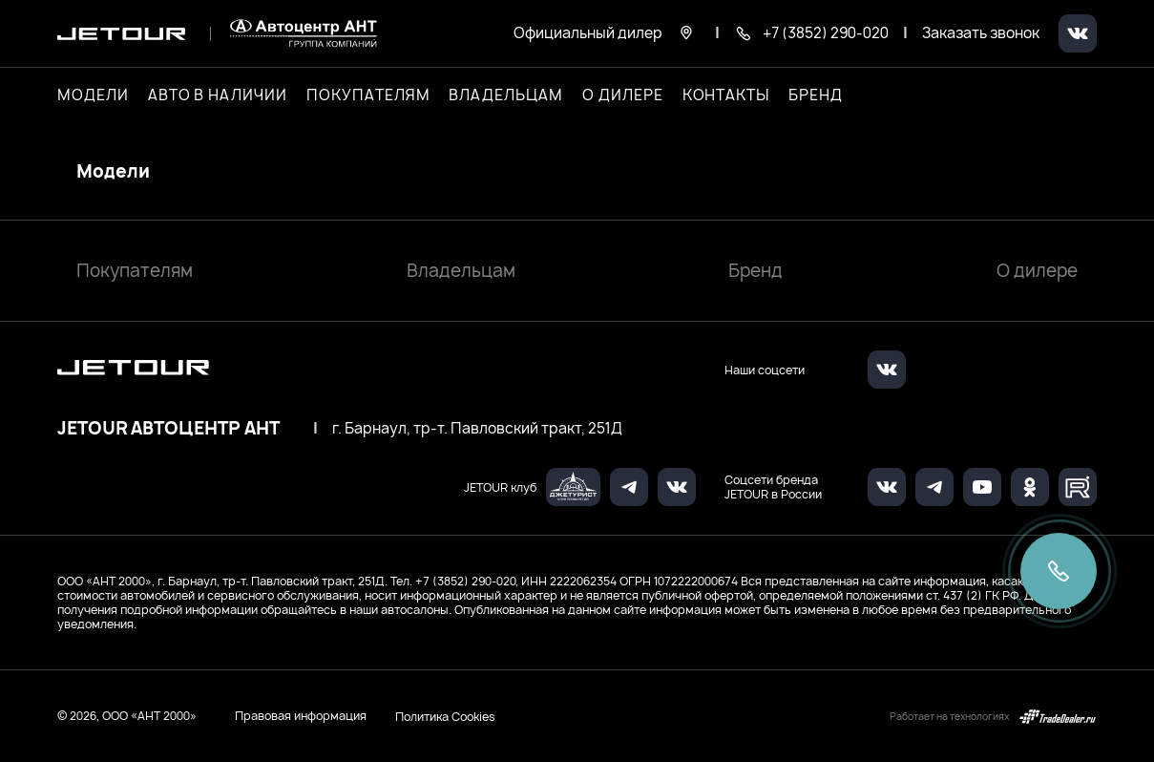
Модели (113, 171)
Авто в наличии (217, 95)
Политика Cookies (445, 716)
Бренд (755, 271)
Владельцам (461, 271)
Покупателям (134, 271)
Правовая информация (301, 716)
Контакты (726, 95)
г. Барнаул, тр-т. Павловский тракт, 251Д (477, 428)
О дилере (622, 95)
